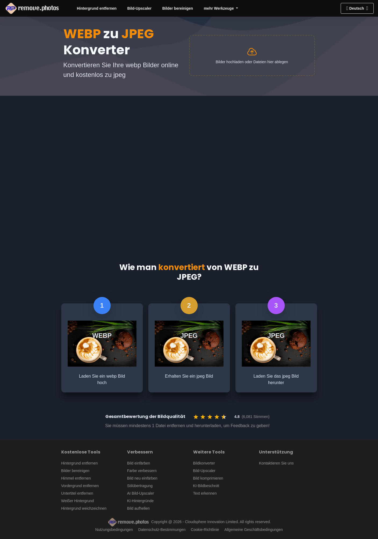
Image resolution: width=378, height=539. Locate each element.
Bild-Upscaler (139, 8)
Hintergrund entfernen (97, 8)
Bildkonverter (204, 463)
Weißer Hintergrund (77, 501)
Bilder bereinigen (177, 8)
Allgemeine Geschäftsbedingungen (253, 529)
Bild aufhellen (138, 508)
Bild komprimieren (208, 478)
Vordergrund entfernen (80, 486)
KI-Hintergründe (140, 501)
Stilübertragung (140, 486)
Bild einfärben (138, 463)
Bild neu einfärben (142, 478)
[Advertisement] (189, 136)
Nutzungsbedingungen (114, 529)
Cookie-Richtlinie (205, 529)
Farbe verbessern (142, 471)
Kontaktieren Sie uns (276, 463)
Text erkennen (205, 493)
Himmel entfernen (76, 478)
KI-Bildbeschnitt (206, 486)
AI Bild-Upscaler (140, 493)
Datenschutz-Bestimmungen (162, 529)
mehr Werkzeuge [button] (219, 8)
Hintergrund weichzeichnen (84, 508)
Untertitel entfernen (77, 493)
